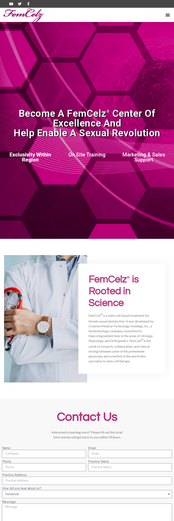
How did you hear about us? (21, 488)
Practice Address (14, 475)
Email (92, 448)
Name (6, 448)
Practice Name (98, 461)
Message (9, 502)
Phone (6, 461)
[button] (167, 14)
